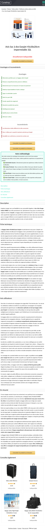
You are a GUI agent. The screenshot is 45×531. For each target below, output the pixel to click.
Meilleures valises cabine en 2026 (27, 9)
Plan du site (25, 528)
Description (4, 186)
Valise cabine (15, 9)
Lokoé (35, 528)
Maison (9, 9)
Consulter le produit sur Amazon (22, 61)
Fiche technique (5, 189)
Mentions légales (12, 528)
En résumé (4, 194)
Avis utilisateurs (5, 192)
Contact (19, 528)
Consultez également (7, 197)
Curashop (4, 9)
